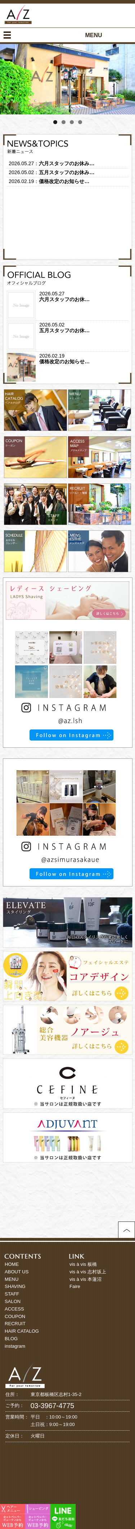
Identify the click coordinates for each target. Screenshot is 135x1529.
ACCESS (14, 1309)
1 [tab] (55, 122)
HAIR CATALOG (22, 1331)
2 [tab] (64, 122)
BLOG (11, 1338)
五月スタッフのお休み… (66, 172)
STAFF (12, 1294)
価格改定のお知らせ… (64, 181)
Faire (74, 1286)
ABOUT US (16, 1271)
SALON (13, 1301)
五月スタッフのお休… (64, 330)
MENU (11, 1279)
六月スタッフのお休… (64, 299)
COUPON (15, 1316)
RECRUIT (15, 1323)
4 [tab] (80, 122)
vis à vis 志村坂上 (87, 1271)
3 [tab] (72, 122)
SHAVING (15, 1286)
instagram (15, 1346)
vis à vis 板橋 (83, 1264)
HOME (12, 1264)
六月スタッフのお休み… (66, 163)
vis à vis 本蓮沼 (85, 1279)
